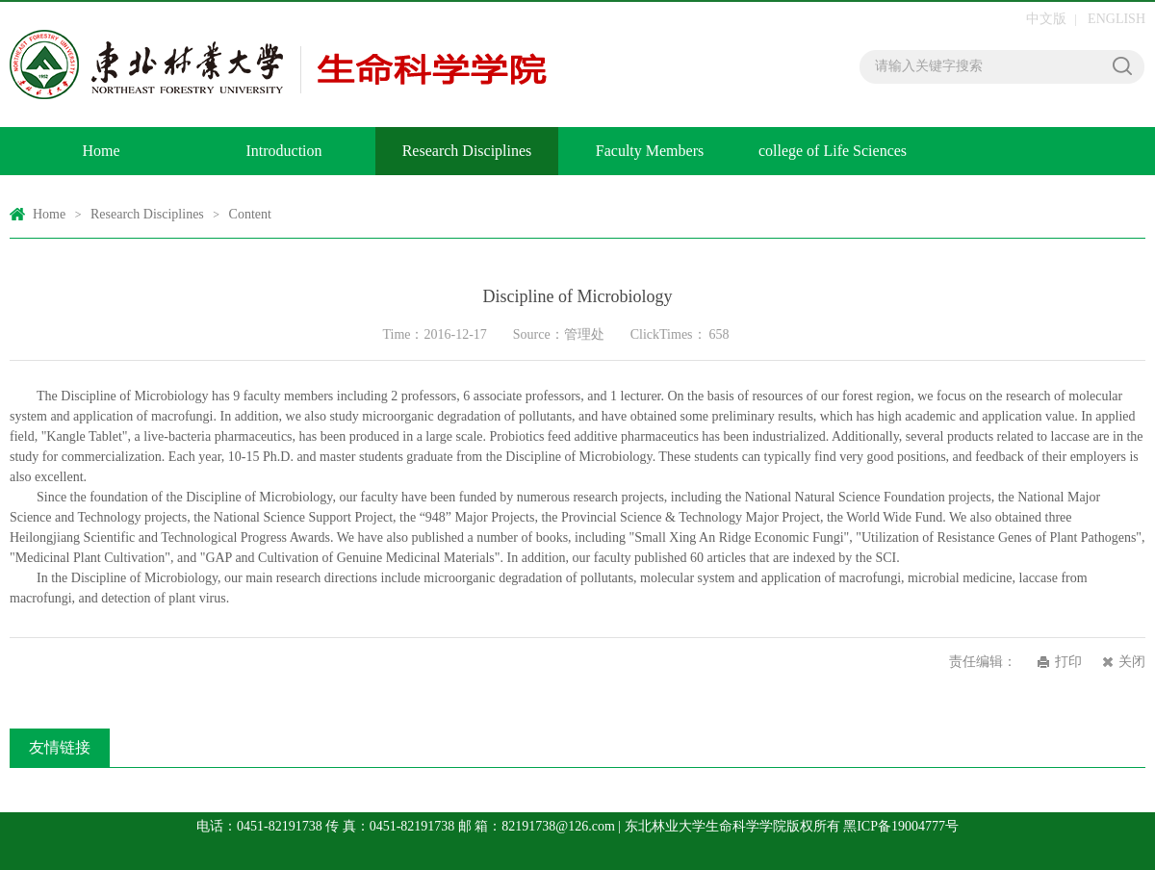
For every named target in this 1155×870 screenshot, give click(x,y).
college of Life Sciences (832, 150)
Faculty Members (650, 150)
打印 (1068, 661)
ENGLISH (1116, 19)
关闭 (1131, 661)
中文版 (1046, 19)
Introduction (283, 150)
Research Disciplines (467, 150)
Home (100, 150)
